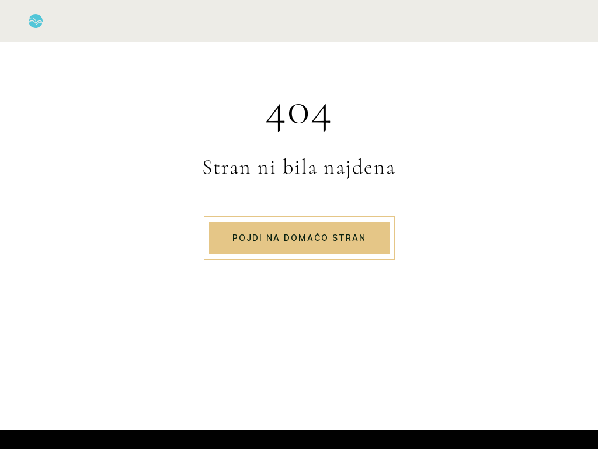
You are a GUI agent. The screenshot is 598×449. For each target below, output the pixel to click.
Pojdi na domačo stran (299, 238)
